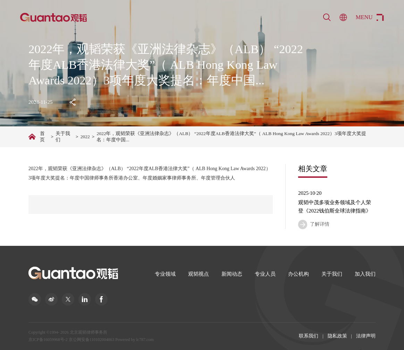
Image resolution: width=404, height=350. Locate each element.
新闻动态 (231, 274)
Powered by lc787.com (134, 339)
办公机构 (298, 274)
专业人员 (265, 274)
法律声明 (366, 336)
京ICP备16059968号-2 (48, 339)
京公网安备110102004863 (92, 339)
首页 (42, 136)
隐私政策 (337, 336)
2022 (85, 136)
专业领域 (165, 274)
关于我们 (63, 136)
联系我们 (308, 336)
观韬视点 (198, 274)
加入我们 (365, 274)
